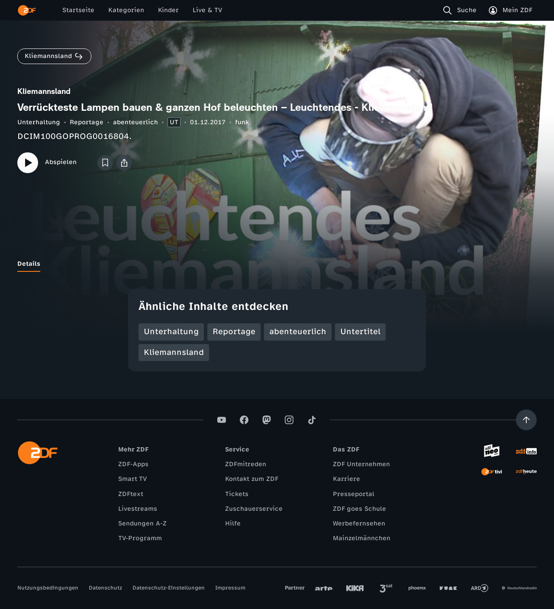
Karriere (346, 479)
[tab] (28, 264)
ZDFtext (130, 494)
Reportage (86, 122)
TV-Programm (140, 538)
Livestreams (137, 508)
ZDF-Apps (133, 464)
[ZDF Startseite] (26, 10)
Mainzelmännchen (361, 538)
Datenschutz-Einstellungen (168, 588)
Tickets (236, 494)
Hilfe (233, 523)
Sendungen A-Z (142, 523)
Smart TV (132, 479)
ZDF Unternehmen (361, 464)
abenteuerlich (135, 122)
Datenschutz (105, 588)
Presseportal (353, 494)
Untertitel (360, 331)
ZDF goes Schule (359, 508)
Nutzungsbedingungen (47, 588)
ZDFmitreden (245, 464)
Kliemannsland (174, 352)
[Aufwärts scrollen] (526, 419)
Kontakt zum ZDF (251, 479)
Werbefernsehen (359, 523)
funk (242, 122)
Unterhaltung (38, 122)
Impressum (230, 588)
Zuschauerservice (254, 508)
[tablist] (277, 264)
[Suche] (461, 10)
